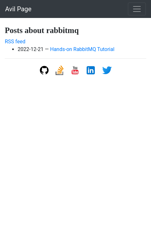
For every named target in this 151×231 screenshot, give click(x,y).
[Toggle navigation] (137, 9)
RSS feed (15, 41)
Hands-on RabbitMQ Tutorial (82, 49)
